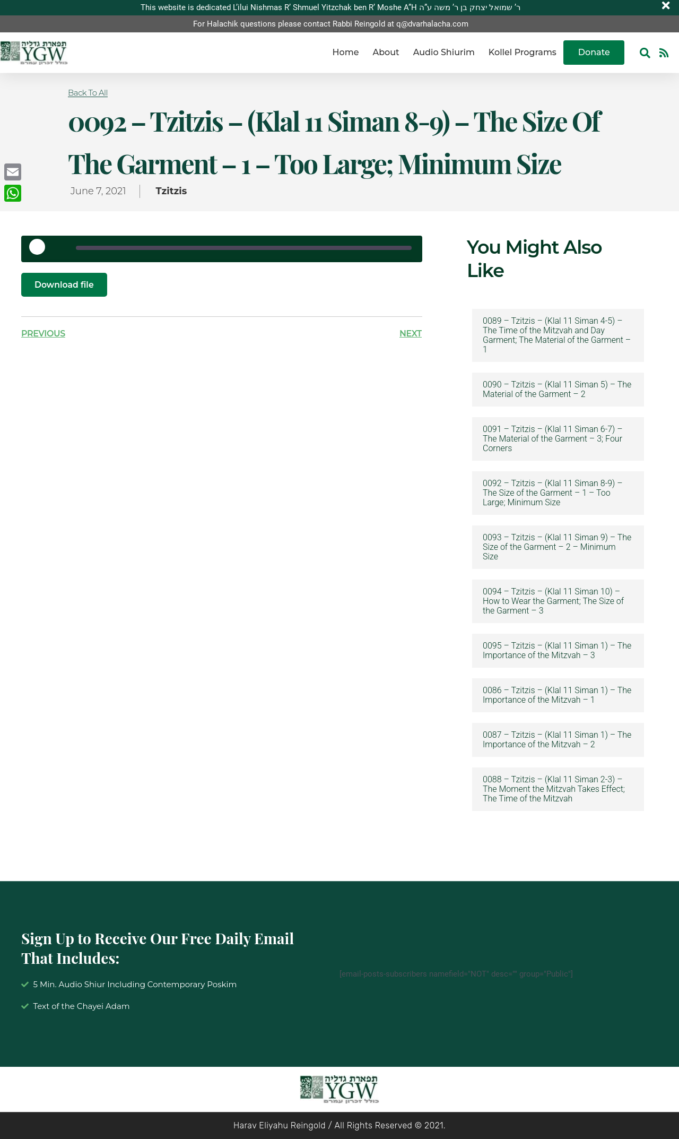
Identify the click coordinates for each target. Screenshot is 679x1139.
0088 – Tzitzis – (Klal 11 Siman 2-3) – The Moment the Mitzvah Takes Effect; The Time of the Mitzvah (554, 789)
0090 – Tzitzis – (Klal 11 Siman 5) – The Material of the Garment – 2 (557, 389)
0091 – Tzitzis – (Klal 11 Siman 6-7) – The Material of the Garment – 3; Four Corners (553, 439)
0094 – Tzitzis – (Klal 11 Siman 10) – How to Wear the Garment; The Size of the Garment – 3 (553, 601)
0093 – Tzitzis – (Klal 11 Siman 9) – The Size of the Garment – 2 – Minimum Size (557, 547)
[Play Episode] (41, 250)
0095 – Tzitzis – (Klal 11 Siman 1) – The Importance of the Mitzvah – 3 (557, 650)
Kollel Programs (522, 53)
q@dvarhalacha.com (432, 24)
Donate (594, 53)
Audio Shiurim (444, 53)
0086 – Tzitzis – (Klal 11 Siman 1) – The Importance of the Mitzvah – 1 (557, 695)
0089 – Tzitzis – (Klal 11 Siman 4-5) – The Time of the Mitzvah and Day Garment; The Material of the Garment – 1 (557, 335)
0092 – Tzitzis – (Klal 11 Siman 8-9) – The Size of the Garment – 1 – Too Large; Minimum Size (553, 493)
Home (346, 53)
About (385, 53)
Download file (64, 285)
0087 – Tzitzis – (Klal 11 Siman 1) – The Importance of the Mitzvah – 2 (557, 739)
